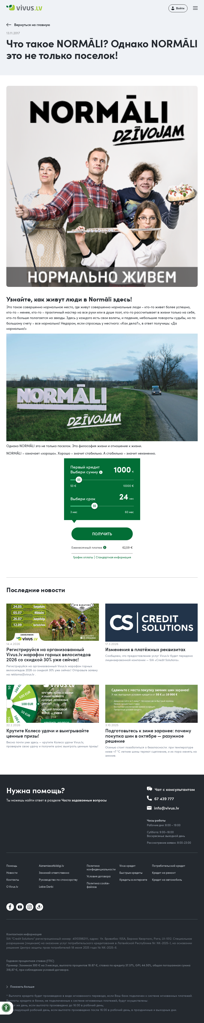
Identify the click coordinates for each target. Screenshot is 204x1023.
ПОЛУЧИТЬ (102, 533)
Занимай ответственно (54, 873)
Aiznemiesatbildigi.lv (51, 866)
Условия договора (99, 876)
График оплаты (83, 557)
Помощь (11, 866)
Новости (12, 873)
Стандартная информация (113, 557)
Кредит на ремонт (164, 873)
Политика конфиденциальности (101, 867)
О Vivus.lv (12, 887)
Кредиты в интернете (133, 880)
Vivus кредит (127, 866)
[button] (196, 8)
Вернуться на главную (32, 24)
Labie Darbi (46, 887)
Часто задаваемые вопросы (84, 800)
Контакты (12, 880)
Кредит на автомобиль (167, 880)
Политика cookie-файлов (98, 885)
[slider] (79, 480)
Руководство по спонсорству (58, 880)
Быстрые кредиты (130, 873)
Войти (180, 8)
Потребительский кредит (168, 866)
